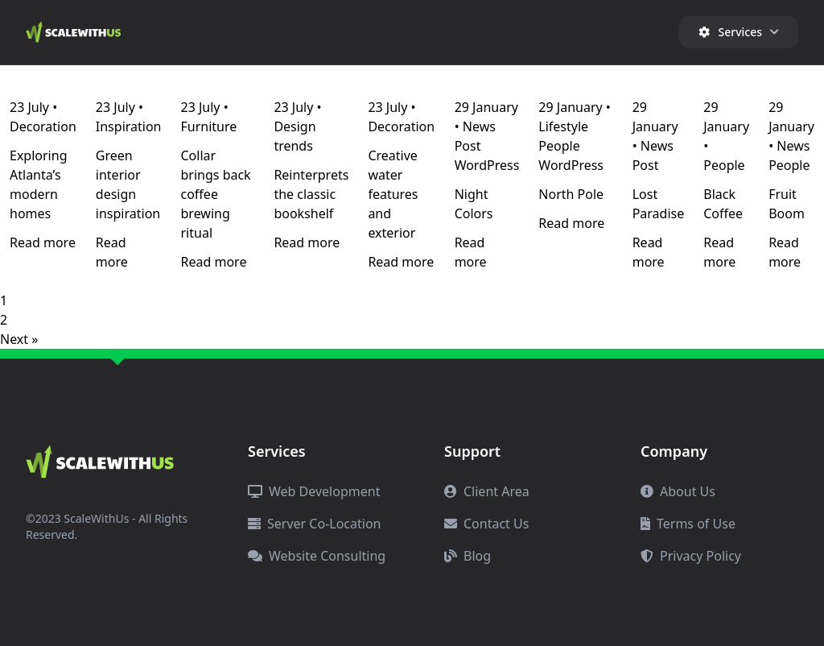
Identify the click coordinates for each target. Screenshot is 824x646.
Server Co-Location (314, 523)
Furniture (209, 126)
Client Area (486, 491)
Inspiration (129, 126)
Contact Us (486, 523)
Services (738, 31)
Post (468, 146)
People (558, 146)
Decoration (43, 126)
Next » (19, 339)
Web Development (314, 491)
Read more (43, 242)
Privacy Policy (691, 556)
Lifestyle (563, 126)
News (479, 126)
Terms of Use (688, 523)
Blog (467, 556)
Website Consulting (316, 556)
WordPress (487, 165)
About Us (678, 491)
